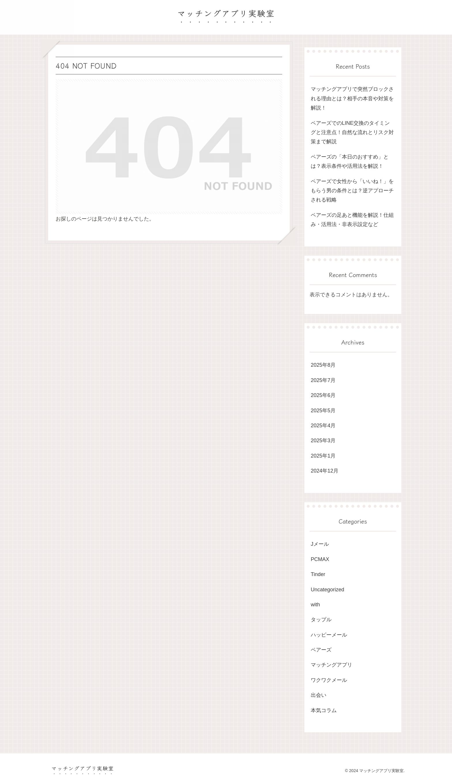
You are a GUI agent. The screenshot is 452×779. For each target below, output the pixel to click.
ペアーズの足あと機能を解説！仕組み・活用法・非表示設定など (352, 219)
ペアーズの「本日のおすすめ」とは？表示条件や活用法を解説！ (350, 161)
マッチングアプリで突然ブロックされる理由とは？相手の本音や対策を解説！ (352, 98)
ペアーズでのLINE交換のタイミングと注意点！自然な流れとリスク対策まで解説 (352, 132)
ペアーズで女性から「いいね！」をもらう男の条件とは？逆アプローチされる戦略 (352, 190)
